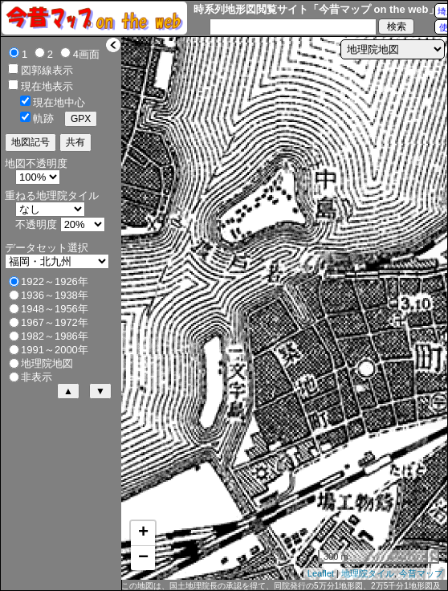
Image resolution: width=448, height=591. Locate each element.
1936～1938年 (54, 295)
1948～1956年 (54, 309)
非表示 (36, 377)
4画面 (86, 54)
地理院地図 (47, 363)
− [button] (143, 558)
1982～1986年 (54, 336)
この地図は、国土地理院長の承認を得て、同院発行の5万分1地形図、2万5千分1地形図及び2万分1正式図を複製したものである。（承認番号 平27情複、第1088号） (281, 586)
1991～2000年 (54, 350)
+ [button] (143, 533)
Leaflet (320, 573)
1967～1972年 (54, 322)
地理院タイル (367, 573)
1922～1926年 (54, 281)
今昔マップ (421, 573)
